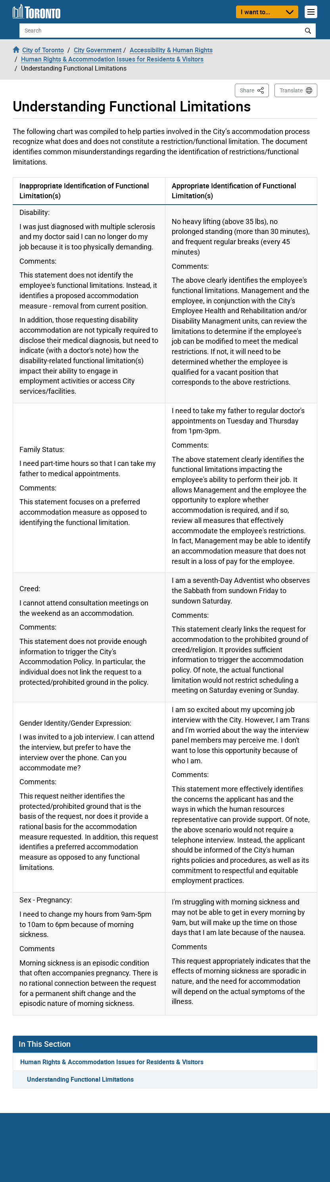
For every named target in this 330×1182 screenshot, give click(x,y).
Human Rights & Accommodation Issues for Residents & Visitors (111, 1061)
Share (254, 90)
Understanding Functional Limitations (80, 1079)
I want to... (255, 12)
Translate (291, 90)
